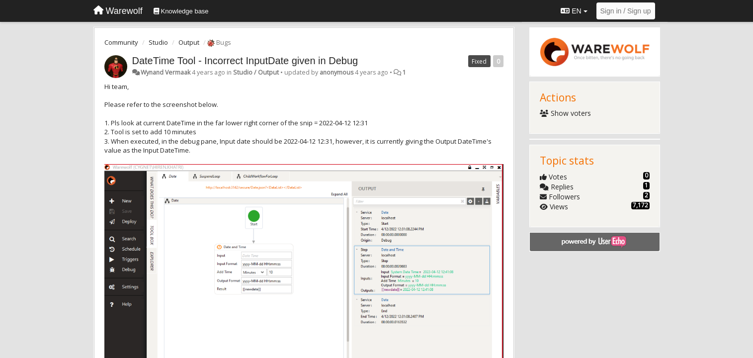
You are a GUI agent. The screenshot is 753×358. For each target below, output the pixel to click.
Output (188, 42)
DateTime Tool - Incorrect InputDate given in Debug (245, 60)
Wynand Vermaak (165, 72)
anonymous (336, 72)
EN (574, 11)
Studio (158, 42)
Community (121, 42)
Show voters (565, 113)
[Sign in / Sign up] (625, 10)
